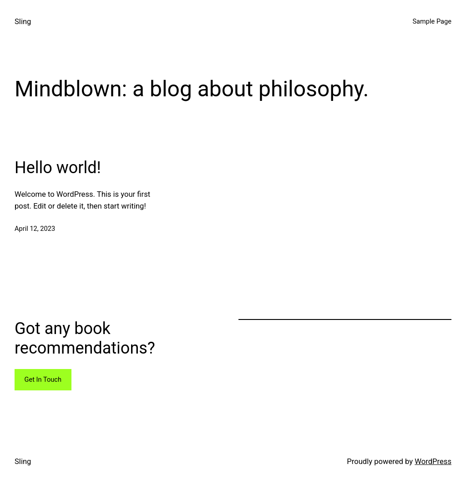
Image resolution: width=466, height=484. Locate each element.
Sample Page (431, 21)
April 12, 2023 (35, 229)
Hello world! (58, 167)
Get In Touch (42, 379)
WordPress (433, 461)
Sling (23, 21)
